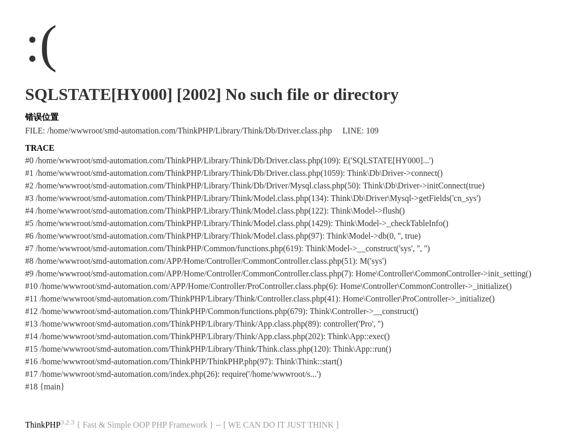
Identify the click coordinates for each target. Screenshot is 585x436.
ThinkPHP (43, 424)
